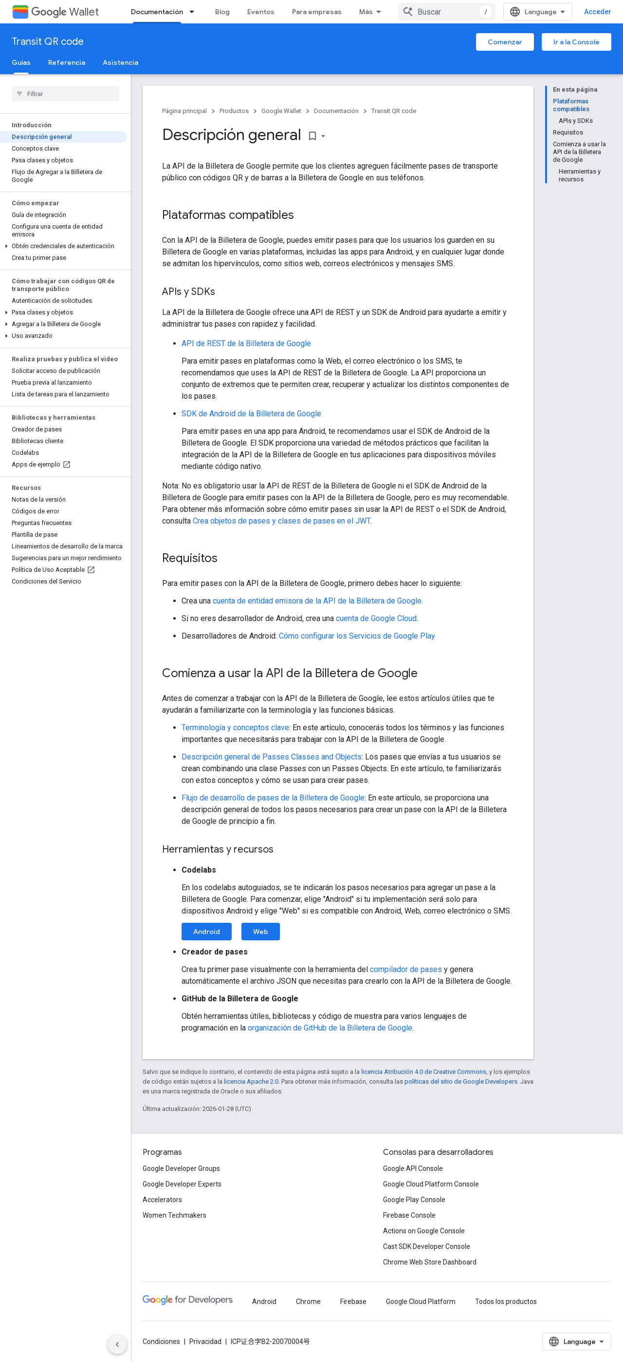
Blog (222, 11)
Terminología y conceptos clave (235, 727)
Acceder (597, 12)
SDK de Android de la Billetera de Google (251, 413)
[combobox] (446, 11)
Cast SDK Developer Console (426, 1246)
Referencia (66, 62)
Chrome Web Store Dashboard (429, 1262)
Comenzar (505, 42)
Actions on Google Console (424, 1231)
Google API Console (413, 1168)
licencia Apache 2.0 (251, 1081)
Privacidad (205, 1341)
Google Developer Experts (182, 1184)
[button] (63, 246)
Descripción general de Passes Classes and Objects (272, 756)
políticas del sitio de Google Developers (460, 1081)
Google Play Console (414, 1200)
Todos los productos (506, 1301)
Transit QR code (48, 42)
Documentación (336, 111)
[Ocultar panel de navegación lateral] (117, 1344)
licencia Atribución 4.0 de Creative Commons (423, 1071)
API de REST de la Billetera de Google (246, 343)
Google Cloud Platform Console (431, 1184)
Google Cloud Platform (421, 1301)
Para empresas (317, 11)
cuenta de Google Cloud (376, 618)
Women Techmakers (174, 1215)
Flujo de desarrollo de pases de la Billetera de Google (273, 797)
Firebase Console (409, 1215)
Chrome (308, 1301)
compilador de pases (406, 969)
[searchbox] (65, 93)
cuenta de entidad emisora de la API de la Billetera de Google (317, 600)
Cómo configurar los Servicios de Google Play (357, 636)
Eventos (261, 11)
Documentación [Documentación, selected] (157, 11)
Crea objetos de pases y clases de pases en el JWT (281, 520)
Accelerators (162, 1200)
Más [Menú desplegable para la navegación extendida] (366, 11)
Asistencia (120, 62)
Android (206, 931)
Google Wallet (281, 111)
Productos (234, 111)
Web (260, 931)
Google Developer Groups (181, 1168)
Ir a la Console (576, 42)
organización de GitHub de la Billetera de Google (330, 1027)
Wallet (65, 12)
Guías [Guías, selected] (21, 62)
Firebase (353, 1301)
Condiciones (161, 1341)
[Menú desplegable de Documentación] (194, 11)
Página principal (184, 111)
